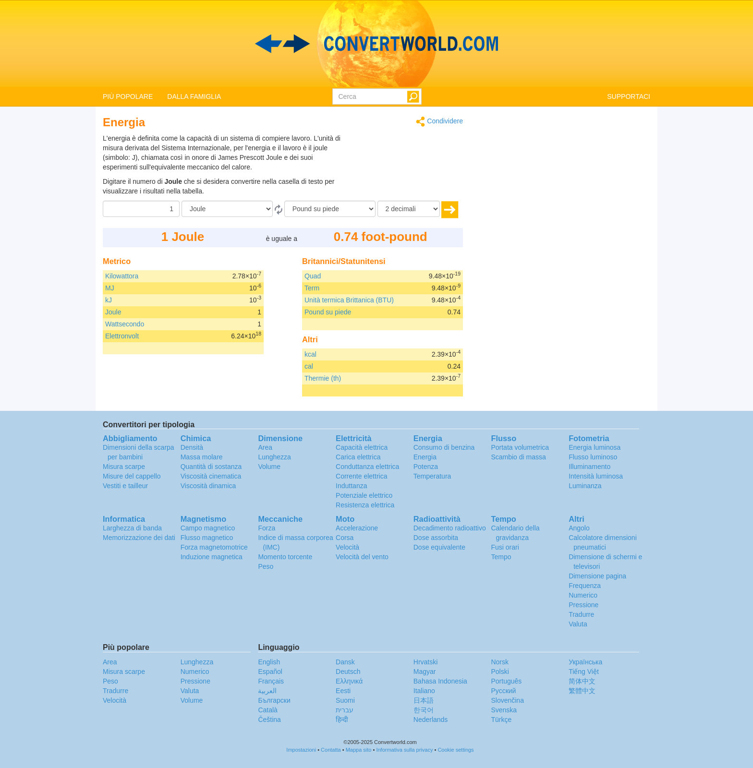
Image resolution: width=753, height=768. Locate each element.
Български (274, 700)
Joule (113, 312)
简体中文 (582, 681)
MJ (109, 288)
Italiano (424, 691)
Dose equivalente (439, 547)
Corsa (344, 537)
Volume (269, 466)
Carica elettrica (358, 457)
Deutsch (348, 671)
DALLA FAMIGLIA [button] (194, 96)
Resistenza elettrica (365, 505)
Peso (265, 566)
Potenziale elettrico (364, 495)
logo (376, 43)
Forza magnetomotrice (214, 547)
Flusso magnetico (207, 537)
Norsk (500, 662)
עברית (344, 710)
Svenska (504, 710)
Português (506, 681)
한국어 (423, 710)
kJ (108, 300)
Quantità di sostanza (211, 466)
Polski (500, 671)
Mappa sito (359, 750)
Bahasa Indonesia (440, 681)
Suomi (345, 700)
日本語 (423, 700)
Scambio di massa (518, 457)
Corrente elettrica (361, 476)
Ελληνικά (349, 681)
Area (265, 447)
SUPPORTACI (628, 96)
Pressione (583, 605)
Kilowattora (121, 276)
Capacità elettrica (362, 447)
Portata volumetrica (520, 447)
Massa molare (202, 457)
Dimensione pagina (597, 576)
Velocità (347, 547)
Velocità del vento (362, 557)
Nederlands (430, 719)
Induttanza (351, 486)
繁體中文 (582, 691)
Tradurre (581, 614)
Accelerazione (357, 528)
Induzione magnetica (212, 557)
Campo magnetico (208, 528)
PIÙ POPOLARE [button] (128, 96)
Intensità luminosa (596, 476)
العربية (267, 691)
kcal (310, 354)
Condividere (439, 122)
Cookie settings (455, 750)
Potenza (425, 466)
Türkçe (501, 719)
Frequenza (585, 585)
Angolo (579, 528)
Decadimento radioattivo (449, 528)
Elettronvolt (122, 336)
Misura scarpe (124, 466)
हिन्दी (342, 719)
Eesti (343, 691)
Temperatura (432, 476)
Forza (266, 528)
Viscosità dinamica (208, 486)
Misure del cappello (132, 476)
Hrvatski (425, 662)
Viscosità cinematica (211, 476)
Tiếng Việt (584, 671)
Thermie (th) (322, 378)
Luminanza (585, 486)
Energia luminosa (594, 447)
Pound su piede (327, 312)
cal (308, 366)
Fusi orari (505, 547)
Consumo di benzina (444, 447)
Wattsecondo (124, 324)
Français (271, 681)
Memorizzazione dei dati (139, 537)
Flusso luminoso (593, 457)
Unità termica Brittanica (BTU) (349, 300)
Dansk (345, 662)
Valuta (578, 624)
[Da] (227, 209)
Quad (312, 276)
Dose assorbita (435, 537)
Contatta (331, 750)
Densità (192, 447)
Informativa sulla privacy (404, 750)
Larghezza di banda (132, 528)
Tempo (501, 557)
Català (267, 710)
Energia (425, 457)
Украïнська (585, 662)
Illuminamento (589, 466)
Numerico (583, 595)
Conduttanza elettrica (367, 466)
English (269, 662)
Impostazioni (301, 750)
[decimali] (408, 209)
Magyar (424, 671)
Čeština (269, 719)
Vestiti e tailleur (125, 486)
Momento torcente (285, 557)
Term (311, 288)
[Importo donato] (141, 209)
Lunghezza (274, 457)
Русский (503, 691)
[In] (330, 209)
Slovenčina (507, 700)
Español (270, 671)
